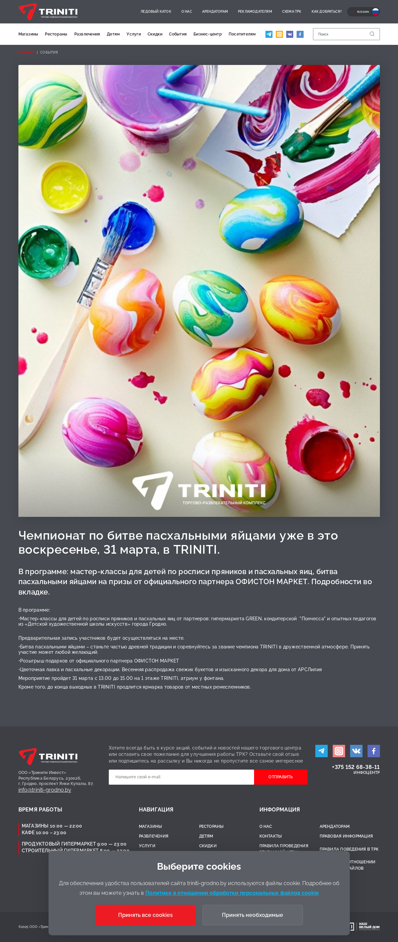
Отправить (280, 777)
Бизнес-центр (207, 34)
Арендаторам (215, 11)
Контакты (270, 836)
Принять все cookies (145, 915)
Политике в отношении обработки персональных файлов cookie (232, 893)
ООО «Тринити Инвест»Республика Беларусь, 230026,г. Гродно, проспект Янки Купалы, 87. (56, 778)
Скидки (155, 34)
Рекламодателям (255, 11)
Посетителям (242, 34)
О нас (186, 11)
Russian (363, 11)
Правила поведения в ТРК (349, 849)
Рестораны (56, 34)
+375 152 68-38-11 (356, 767)
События (178, 34)
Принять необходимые (252, 915)
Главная (26, 52)
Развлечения (87, 34)
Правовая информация (346, 836)
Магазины (28, 34)
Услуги (134, 34)
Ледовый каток (156, 11)
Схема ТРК (292, 11)
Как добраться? (327, 11)
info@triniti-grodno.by (44, 790)
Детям (113, 34)
